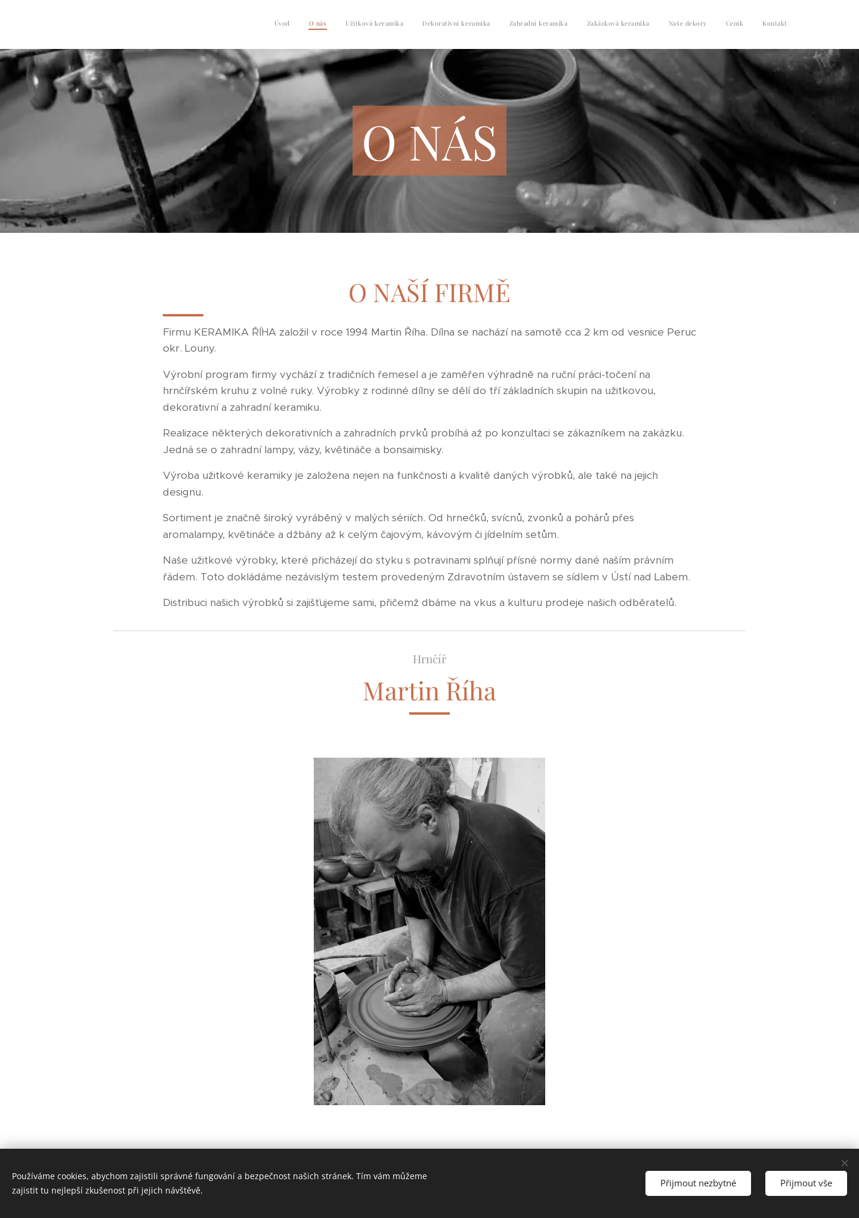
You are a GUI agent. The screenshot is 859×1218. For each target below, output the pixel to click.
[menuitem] (638, 24)
